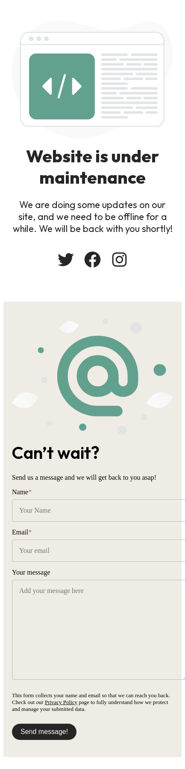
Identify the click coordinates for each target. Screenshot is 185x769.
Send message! (44, 731)
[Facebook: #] (92, 259)
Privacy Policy (61, 702)
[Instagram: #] (119, 259)
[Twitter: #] (65, 259)
